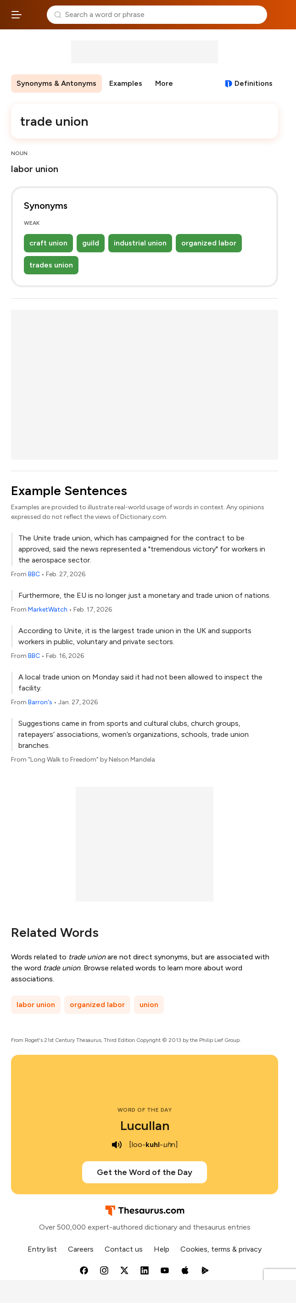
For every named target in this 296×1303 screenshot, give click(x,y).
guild (90, 243)
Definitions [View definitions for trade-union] (254, 83)
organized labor (208, 243)
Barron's (40, 702)
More (164, 83)
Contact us (124, 1249)
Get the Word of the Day (144, 1172)
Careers (81, 1249)
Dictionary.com (279, 14)
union (149, 1004)
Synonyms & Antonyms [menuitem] (56, 83)
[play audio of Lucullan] (117, 1144)
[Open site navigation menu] (16, 14)
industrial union (140, 243)
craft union (48, 243)
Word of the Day (144, 1110)
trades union (51, 265)
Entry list (42, 1249)
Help (161, 1249)
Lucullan (144, 1125)
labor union (36, 1004)
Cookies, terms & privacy (221, 1249)
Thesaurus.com (34, 14)
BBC (34, 574)
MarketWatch (47, 609)
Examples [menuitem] (125, 83)
